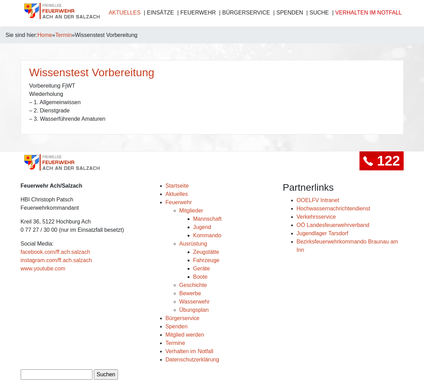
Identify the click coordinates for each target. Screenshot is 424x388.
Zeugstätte (206, 252)
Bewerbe (190, 293)
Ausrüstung (193, 244)
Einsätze (160, 13)
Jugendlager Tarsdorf (322, 233)
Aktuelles (124, 13)
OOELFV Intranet (318, 200)
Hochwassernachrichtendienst (333, 208)
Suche (319, 13)
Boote (200, 277)
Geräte (201, 268)
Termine (175, 343)
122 (381, 160)
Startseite (177, 186)
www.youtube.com (43, 268)
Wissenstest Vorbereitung (92, 72)
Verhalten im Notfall (368, 13)
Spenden (289, 13)
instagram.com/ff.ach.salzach (56, 260)
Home (45, 35)
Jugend (202, 227)
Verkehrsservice (316, 217)
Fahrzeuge (206, 260)
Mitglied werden (185, 335)
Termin (63, 35)
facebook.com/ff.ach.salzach (55, 252)
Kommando (207, 235)
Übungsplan (194, 310)
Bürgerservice (246, 13)
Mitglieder (191, 210)
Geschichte (193, 285)
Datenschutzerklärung (192, 359)
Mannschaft (207, 219)
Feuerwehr (198, 13)
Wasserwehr (194, 302)
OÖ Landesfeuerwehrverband (333, 225)
